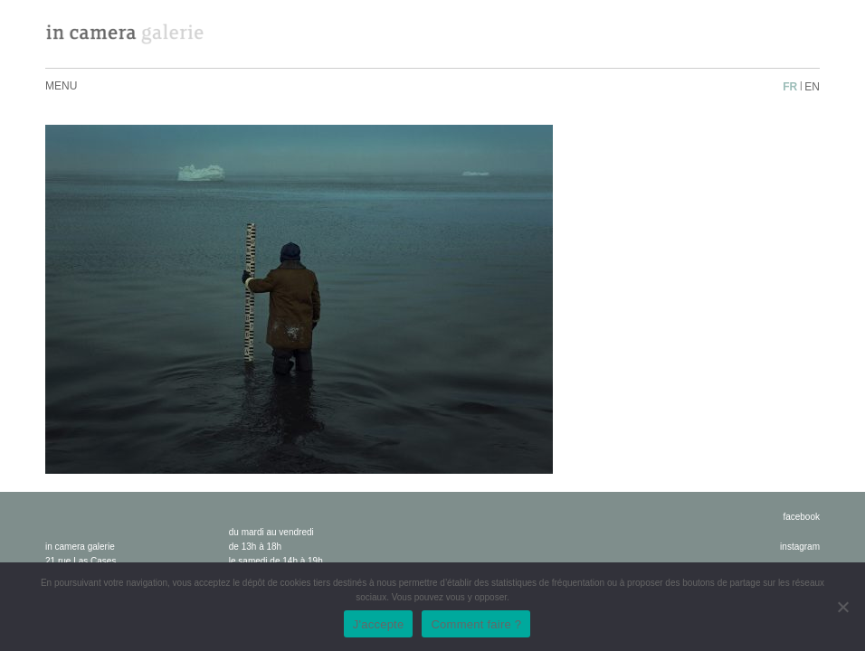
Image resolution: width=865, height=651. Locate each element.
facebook (801, 517)
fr (790, 86)
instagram (800, 547)
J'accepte (378, 624)
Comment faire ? (476, 624)
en (812, 86)
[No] (842, 607)
